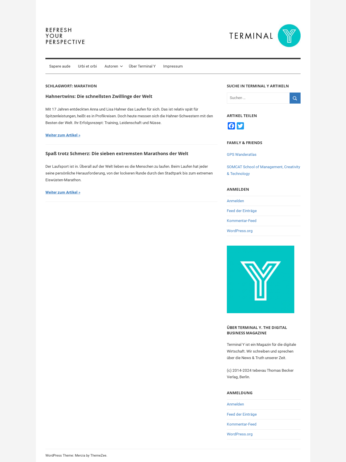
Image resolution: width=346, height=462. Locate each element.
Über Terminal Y (142, 66)
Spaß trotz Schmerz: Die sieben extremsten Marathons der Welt (116, 153)
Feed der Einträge (242, 210)
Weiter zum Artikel (61, 135)
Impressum (173, 66)
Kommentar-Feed (242, 220)
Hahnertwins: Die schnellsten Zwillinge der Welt (98, 96)
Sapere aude (59, 66)
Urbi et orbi (87, 66)
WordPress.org (240, 231)
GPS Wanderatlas (242, 154)
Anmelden (235, 201)
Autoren (114, 66)
